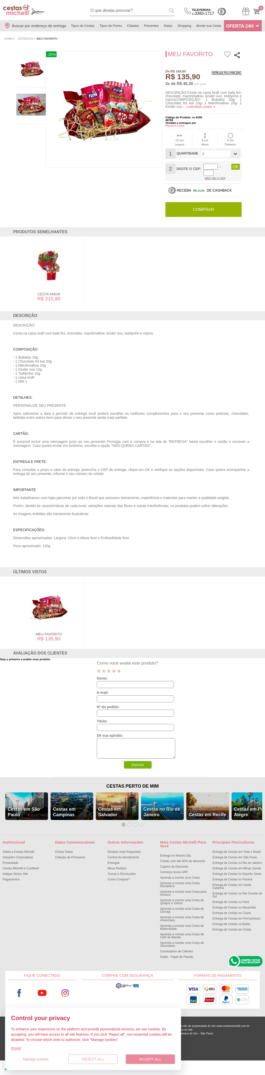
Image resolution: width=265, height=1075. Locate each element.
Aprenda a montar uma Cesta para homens (183, 887)
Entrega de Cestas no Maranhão (234, 902)
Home (8, 38)
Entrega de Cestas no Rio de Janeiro (237, 857)
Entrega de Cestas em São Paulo (234, 852)
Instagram (65, 987)
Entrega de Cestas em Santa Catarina (231, 881)
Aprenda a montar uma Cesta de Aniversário (182, 913)
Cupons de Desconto (174, 861)
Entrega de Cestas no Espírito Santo (236, 868)
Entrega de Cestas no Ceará (231, 907)
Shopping (184, 26)
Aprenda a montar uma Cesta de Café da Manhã (182, 930)
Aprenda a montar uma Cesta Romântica (179, 879)
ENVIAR (138, 759)
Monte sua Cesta (208, 26)
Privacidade (11, 857)
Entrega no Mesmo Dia (175, 850)
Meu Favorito (49, 629)
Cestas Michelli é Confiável (21, 863)
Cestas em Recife (207, 809)
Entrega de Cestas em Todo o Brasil (236, 846)
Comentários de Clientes (176, 946)
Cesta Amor (48, 289)
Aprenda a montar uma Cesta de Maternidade (182, 922)
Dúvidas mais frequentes (124, 846)
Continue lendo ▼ (201, 106)
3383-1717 (203, 12)
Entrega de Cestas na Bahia (231, 918)
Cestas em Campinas (64, 806)
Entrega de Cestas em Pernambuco (236, 913)
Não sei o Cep (215, 172)
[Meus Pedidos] (245, 11)
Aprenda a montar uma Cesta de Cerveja (182, 904)
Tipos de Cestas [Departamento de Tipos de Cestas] (82, 26)
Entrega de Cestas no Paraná (232, 874)
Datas (168, 26)
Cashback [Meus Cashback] (222, 12)
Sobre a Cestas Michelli (18, 846)
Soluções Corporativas (18, 852)
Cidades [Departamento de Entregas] (133, 26)
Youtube (42, 987)
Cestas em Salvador (109, 806)
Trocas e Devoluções (122, 868)
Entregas (25, 38)
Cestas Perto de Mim (132, 780)
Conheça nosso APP (174, 866)
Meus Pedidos (117, 863)
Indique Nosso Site (15, 868)
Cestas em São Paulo (24, 806)
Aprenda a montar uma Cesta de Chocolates (182, 939)
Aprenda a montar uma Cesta (179, 872)
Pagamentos (11, 874)
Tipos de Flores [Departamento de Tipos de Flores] (111, 26)
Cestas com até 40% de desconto (182, 855)
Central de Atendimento (123, 852)
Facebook (19, 987)
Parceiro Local (175, 125)
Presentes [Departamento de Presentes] (151, 26)
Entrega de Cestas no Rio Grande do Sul (237, 889)
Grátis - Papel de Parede (176, 951)
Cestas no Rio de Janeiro (162, 806)
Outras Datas (64, 846)
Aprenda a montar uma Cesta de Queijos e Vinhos (182, 896)
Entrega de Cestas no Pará (230, 896)
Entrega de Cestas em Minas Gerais (236, 863)
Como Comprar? (119, 874)
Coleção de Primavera (70, 852)
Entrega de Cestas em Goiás (231, 924)
